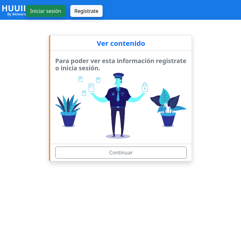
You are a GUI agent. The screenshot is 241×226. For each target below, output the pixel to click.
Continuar (121, 152)
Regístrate (86, 11)
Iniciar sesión (45, 11)
